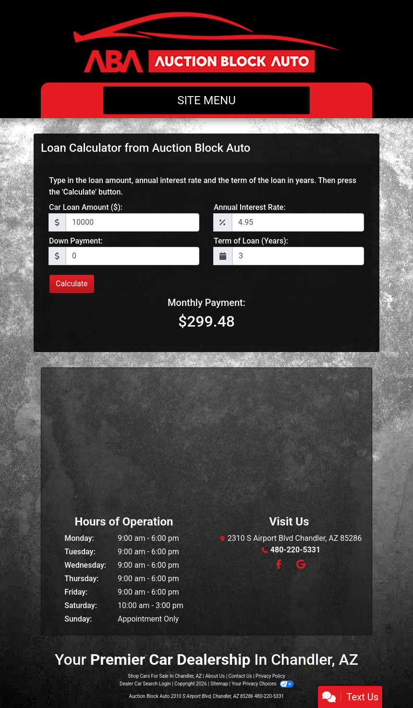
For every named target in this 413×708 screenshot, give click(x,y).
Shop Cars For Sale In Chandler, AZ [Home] (165, 676)
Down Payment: (76, 240)
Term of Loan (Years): (251, 240)
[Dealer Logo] (206, 41)
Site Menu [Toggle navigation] (206, 100)
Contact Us (240, 676)
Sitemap (219, 683)
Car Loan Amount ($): (85, 207)
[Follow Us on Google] (299, 565)
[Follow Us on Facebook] (278, 565)
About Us (215, 676)
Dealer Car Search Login (145, 683)
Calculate (72, 283)
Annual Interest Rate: (250, 207)
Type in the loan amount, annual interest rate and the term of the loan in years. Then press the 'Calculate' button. (202, 186)
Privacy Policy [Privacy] (270, 676)
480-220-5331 (295, 549)
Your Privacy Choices (262, 683)
